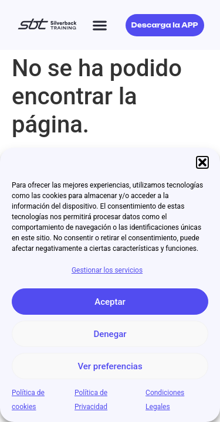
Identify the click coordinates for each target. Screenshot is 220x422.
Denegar (109, 334)
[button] (202, 162)
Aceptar (110, 302)
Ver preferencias (109, 366)
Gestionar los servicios (107, 270)
